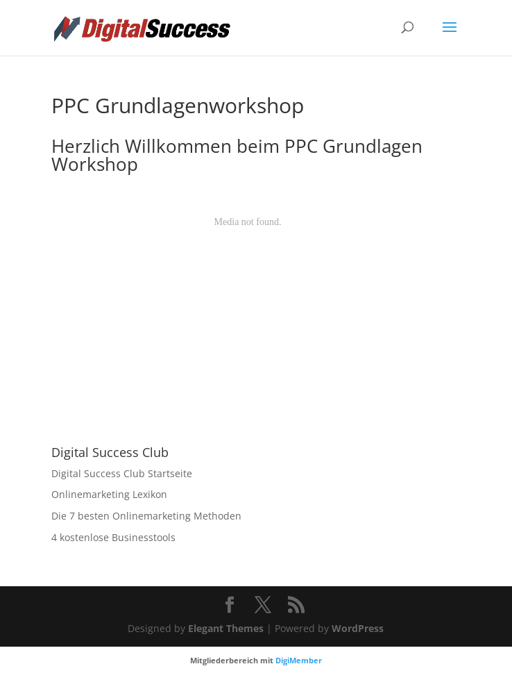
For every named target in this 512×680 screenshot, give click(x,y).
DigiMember (298, 660)
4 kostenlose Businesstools (113, 537)
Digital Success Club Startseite (121, 473)
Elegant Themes (226, 628)
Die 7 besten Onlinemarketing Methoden (146, 515)
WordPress (358, 628)
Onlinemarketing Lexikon (109, 494)
